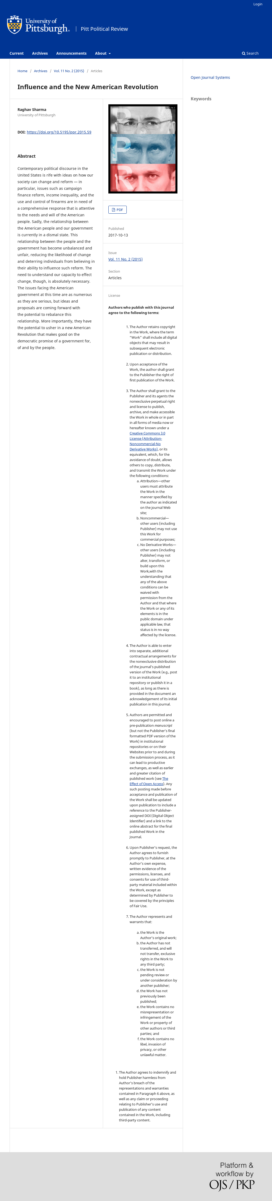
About (101, 53)
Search (250, 53)
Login (257, 4)
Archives (40, 53)
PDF (119, 209)
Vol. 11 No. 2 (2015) (69, 70)
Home (22, 70)
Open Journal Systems (210, 77)
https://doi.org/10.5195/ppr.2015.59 (59, 132)
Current (17, 53)
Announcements (71, 53)
